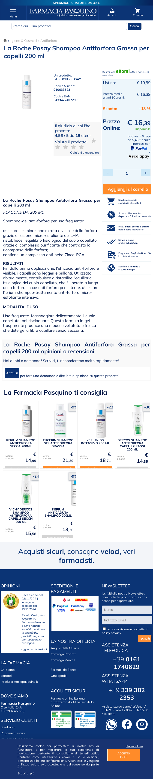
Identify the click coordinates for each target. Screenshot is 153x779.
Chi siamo (8, 669)
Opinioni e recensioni (84, 152)
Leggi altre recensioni (33, 649)
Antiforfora (48, 40)
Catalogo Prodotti (63, 654)
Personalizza (133, 746)
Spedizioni (8, 727)
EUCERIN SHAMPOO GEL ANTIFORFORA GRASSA (58, 443)
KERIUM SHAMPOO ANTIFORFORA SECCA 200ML (20, 443)
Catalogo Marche (63, 660)
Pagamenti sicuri (13, 733)
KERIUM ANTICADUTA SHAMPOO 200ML (58, 512)
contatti (6, 675)
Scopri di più (26, 773)
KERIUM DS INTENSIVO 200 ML (95, 441)
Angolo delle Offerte (65, 648)
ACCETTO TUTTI (123, 755)
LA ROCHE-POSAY (67, 79)
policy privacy (111, 633)
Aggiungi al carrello (128, 189)
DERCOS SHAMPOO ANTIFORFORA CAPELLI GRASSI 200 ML (132, 444)
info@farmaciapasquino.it (19, 681)
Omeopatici (59, 675)
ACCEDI (12, 373)
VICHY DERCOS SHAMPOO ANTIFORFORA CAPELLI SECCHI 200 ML (21, 515)
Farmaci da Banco (64, 669)
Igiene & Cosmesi (24, 40)
